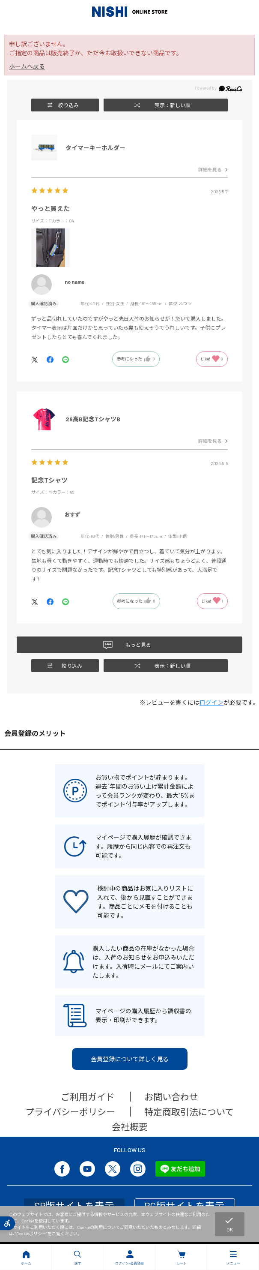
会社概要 (130, 1126)
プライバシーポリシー (70, 1111)
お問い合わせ (171, 1096)
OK (229, 1223)
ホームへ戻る (27, 66)
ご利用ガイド (88, 1096)
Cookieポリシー (31, 1233)
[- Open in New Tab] (39, 359)
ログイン (211, 702)
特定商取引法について (189, 1111)
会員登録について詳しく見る (130, 1059)
